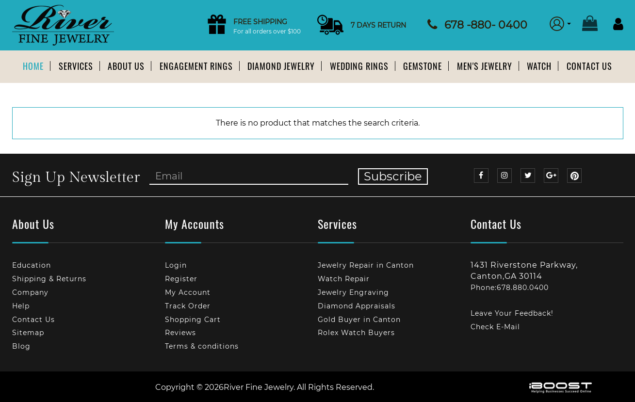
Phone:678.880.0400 (510, 287)
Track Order (188, 306)
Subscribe (393, 176)
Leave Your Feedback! (512, 313)
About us (126, 66)
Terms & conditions (202, 346)
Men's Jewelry (484, 66)
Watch (539, 66)
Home (33, 66)
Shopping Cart (193, 319)
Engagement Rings (196, 66)
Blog (21, 346)
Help (21, 306)
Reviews (180, 332)
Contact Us (589, 66)
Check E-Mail (495, 326)
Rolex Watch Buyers (356, 332)
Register (181, 278)
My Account (188, 292)
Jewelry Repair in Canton (366, 265)
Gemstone (422, 66)
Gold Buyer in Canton (359, 319)
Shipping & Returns (49, 278)
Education (31, 265)
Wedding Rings (359, 66)
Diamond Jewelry (281, 66)
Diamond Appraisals (356, 306)
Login (176, 265)
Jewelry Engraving (353, 292)
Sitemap (28, 332)
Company (30, 292)
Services (76, 66)
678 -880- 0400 (485, 25)
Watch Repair (344, 278)
